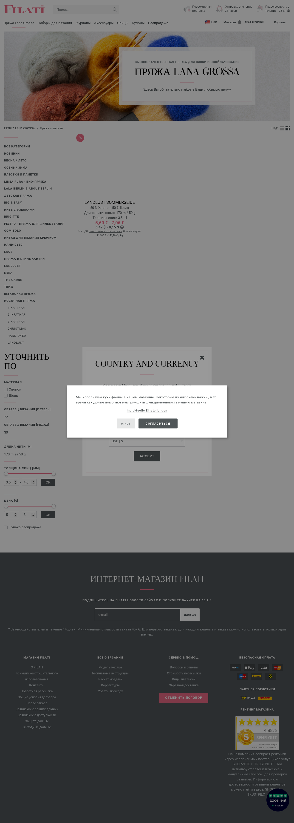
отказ (125, 423)
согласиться (158, 423)
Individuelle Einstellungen (147, 410)
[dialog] (147, 412)
